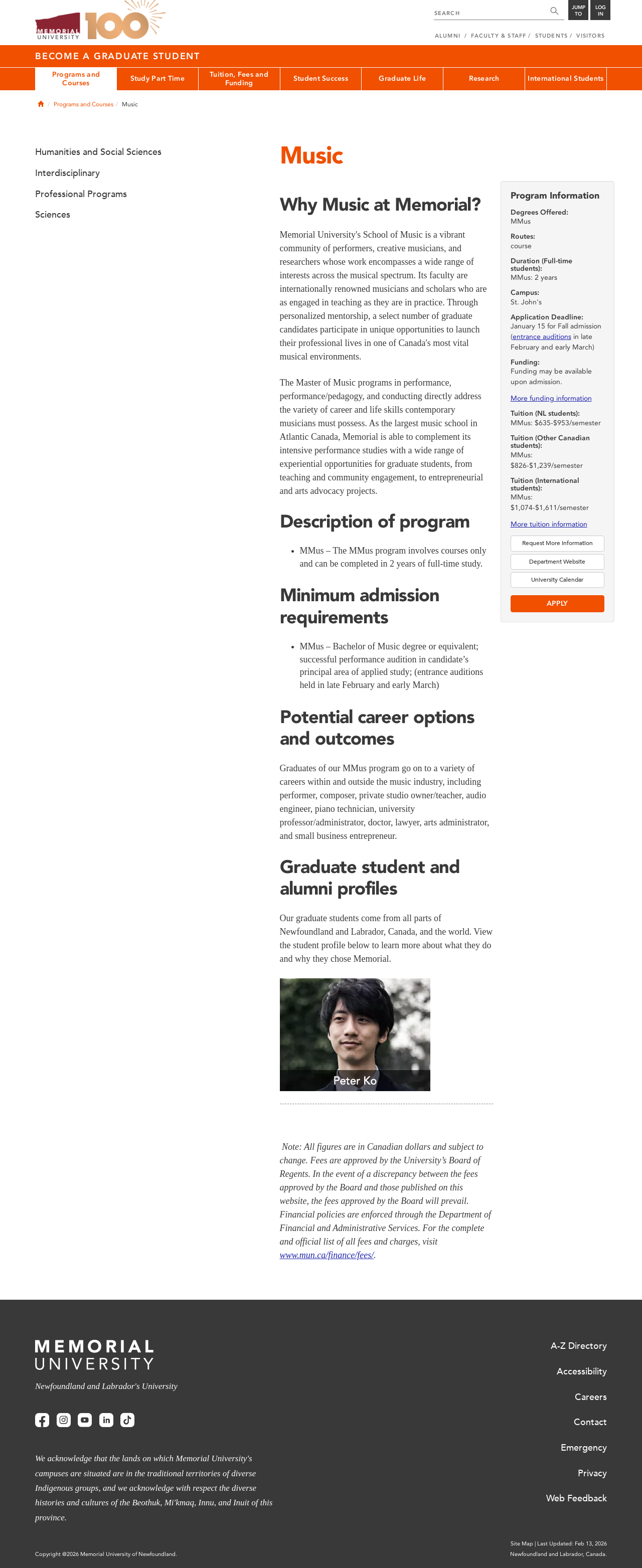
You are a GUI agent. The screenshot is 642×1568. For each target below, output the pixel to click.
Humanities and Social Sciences (98, 151)
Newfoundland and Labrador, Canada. (558, 1554)
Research (484, 78)
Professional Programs (81, 194)
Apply (557, 603)
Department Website (557, 561)
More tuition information (549, 524)
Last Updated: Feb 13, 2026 (572, 1543)
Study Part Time (157, 78)
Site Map (522, 1543)
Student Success (320, 78)
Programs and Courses (76, 78)
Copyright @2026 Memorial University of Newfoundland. (106, 1554)
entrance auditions (542, 336)
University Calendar (557, 579)
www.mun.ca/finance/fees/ (327, 1255)
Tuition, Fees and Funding (239, 78)
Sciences (52, 214)
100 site (125, 20)
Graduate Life (402, 78)
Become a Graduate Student (117, 56)
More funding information (551, 398)
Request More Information (557, 543)
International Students (565, 78)
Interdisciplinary (67, 173)
